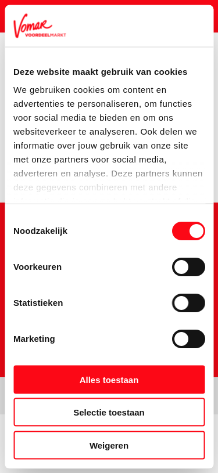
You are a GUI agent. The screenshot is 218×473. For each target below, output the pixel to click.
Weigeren (109, 445)
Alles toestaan (109, 379)
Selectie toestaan (109, 412)
